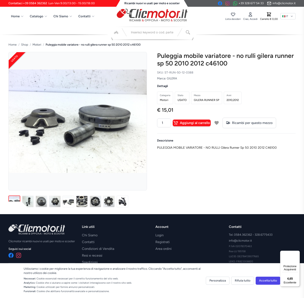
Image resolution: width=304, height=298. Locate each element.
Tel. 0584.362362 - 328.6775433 (251, 235)
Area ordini (163, 249)
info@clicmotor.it (240, 240)
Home (17, 16)
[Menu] (297, 253)
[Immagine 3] (41, 201)
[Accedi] (250, 16)
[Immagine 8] (109, 201)
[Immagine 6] (82, 201)
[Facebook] (220, 3)
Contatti (86, 16)
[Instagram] (227, 3)
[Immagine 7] (95, 201)
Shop (24, 44)
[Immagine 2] (28, 201)
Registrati (162, 242)
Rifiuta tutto (242, 280)
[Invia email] (281, 3)
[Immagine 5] (68, 201)
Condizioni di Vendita (98, 249)
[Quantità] (164, 123)
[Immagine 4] (55, 201)
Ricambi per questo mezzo (249, 123)
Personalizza (217, 280)
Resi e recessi (92, 255)
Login (159, 235)
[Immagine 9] (122, 201)
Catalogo (39, 16)
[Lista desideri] (233, 16)
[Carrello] (269, 16)
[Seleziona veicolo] (116, 32)
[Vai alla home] (152, 15)
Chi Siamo (62, 16)
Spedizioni (90, 262)
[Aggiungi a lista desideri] (216, 123)
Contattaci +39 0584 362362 (51, 3)
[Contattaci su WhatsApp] (248, 3)
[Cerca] (188, 32)
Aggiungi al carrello (192, 123)
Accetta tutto (268, 280)
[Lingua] (288, 16)
